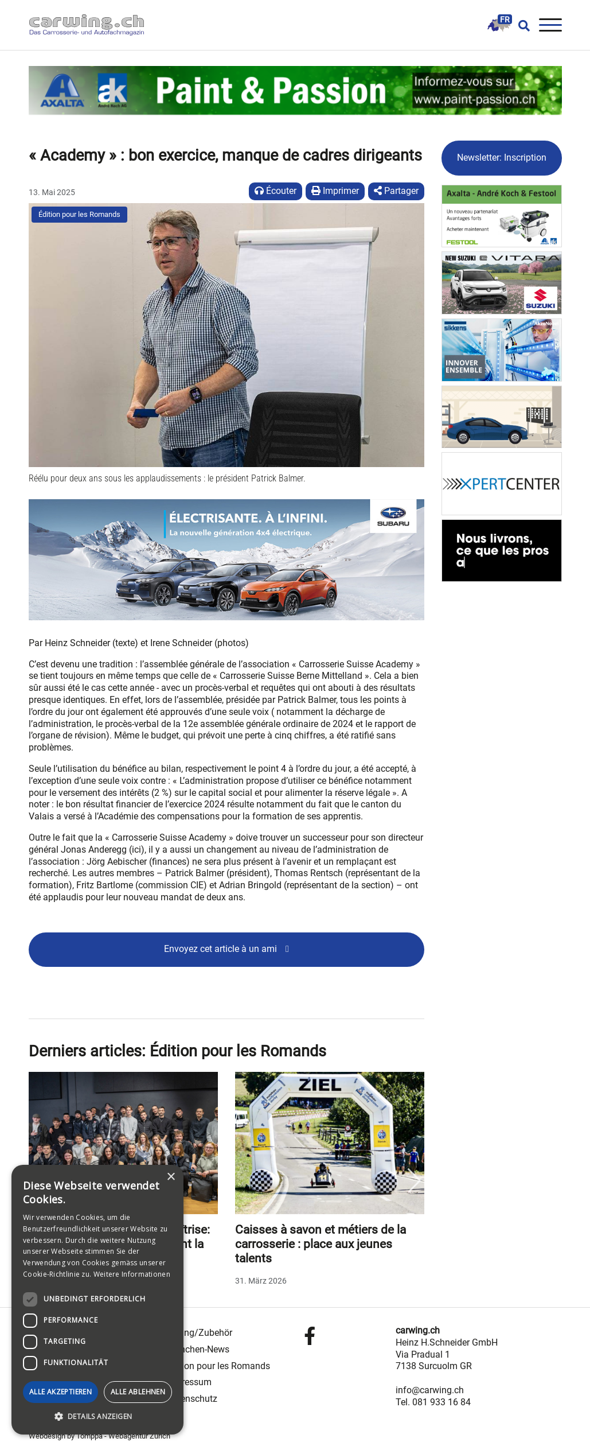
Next (414, 1181)
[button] (97, 1416)
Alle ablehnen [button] (138, 1392)
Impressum (189, 1382)
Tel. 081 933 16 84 (433, 1402)
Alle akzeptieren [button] (60, 1392)
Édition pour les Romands (79, 214)
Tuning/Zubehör (199, 1332)
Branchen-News (197, 1349)
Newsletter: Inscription (501, 157)
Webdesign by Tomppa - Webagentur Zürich (99, 1436)
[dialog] (97, 1300)
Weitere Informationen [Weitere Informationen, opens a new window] (131, 1274)
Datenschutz (191, 1398)
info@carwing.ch (430, 1390)
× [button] (170, 1177)
